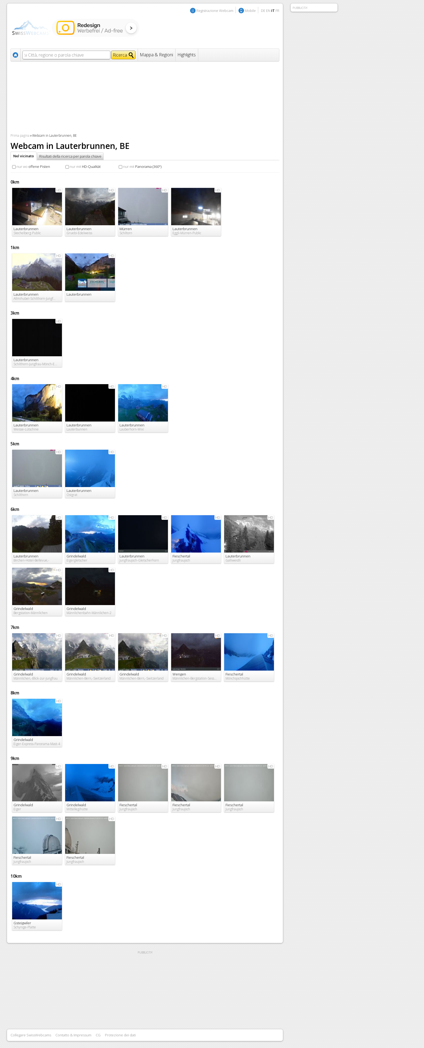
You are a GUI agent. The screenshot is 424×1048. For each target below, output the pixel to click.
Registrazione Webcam (214, 10)
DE (263, 10)
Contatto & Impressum (73, 1035)
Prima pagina (20, 135)
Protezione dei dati (120, 1035)
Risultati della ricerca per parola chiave (70, 156)
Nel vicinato (23, 156)
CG (98, 1035)
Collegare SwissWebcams (31, 1035)
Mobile (250, 10)
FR (277, 10)
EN (268, 10)
